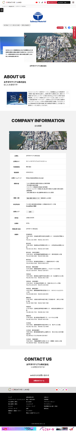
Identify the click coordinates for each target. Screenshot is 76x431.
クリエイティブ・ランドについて (16, 399)
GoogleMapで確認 (31, 206)
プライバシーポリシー (49, 401)
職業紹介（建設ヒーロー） (15, 410)
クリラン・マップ (30, 406)
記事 (27, 408)
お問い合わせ (74, 32)
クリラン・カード (12, 408)
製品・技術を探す (30, 399)
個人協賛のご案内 (12, 404)
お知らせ (46, 397)
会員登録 (60, 2)
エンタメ (10, 406)
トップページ (4, 6)
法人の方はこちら (52, 2)
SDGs (9, 413)
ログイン (67, 2)
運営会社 (46, 408)
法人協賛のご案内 (12, 401)
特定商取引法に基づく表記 (50, 406)
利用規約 (46, 399)
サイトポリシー (48, 404)
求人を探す (29, 401)
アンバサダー (29, 410)
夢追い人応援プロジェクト (33, 413)
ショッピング (29, 404)
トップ (10, 397)
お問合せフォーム (39, 381)
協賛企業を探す (11, 6)
